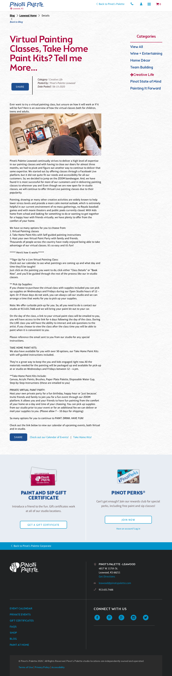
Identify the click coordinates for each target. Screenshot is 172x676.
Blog (12, 15)
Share (20, 86)
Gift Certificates (22, 620)
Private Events (20, 614)
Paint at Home (19, 645)
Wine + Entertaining (146, 53)
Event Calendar (21, 608)
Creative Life (143, 75)
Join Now (128, 519)
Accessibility (57, 667)
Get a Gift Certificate (43, 524)
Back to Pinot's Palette (111, 4)
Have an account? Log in (128, 528)
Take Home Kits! (82, 437)
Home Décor (140, 60)
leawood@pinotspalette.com (115, 583)
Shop (13, 633)
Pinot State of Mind (145, 81)
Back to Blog (16, 22)
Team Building (141, 67)
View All (136, 47)
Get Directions (107, 576)
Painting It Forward (145, 88)
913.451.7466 (106, 589)
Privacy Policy (42, 667)
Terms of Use (25, 667)
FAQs (13, 627)
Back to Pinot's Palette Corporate (32, 545)
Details (46, 15)
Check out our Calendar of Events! (49, 437)
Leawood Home (28, 15)
